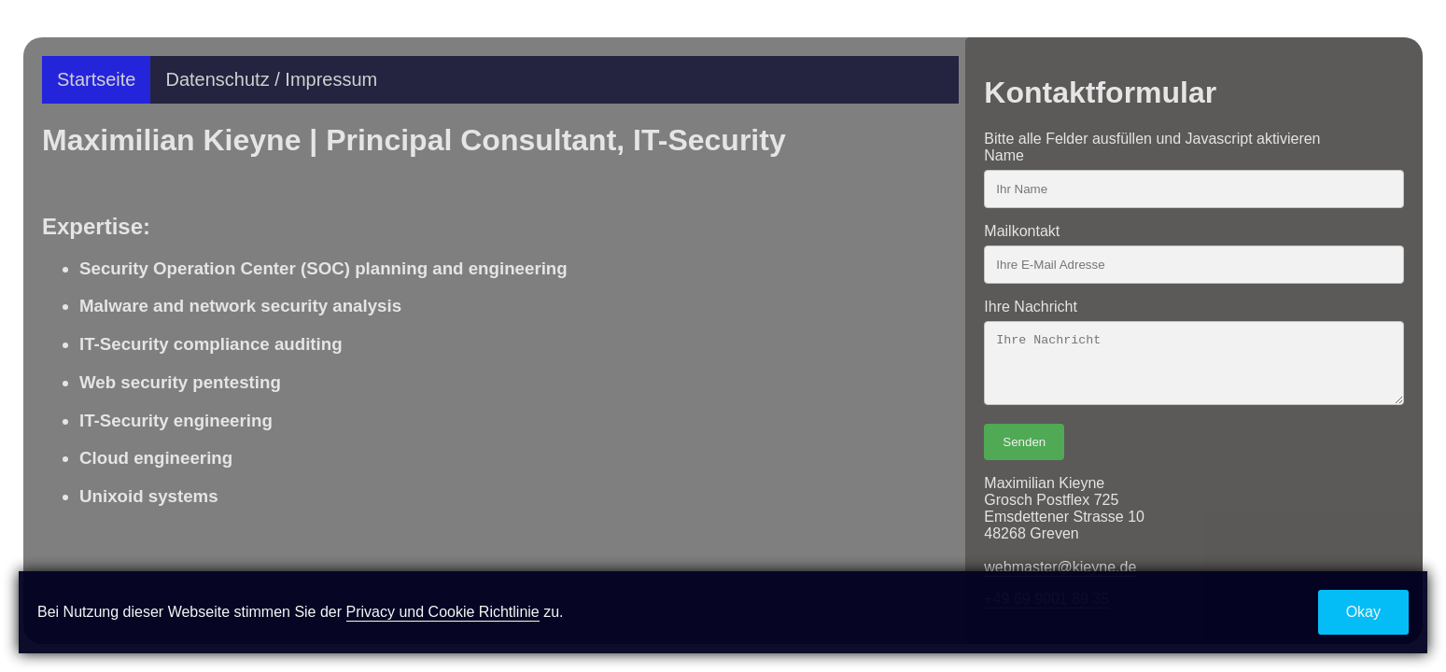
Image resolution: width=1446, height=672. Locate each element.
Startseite (96, 79)
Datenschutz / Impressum (271, 79)
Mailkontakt (1022, 231)
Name (1004, 155)
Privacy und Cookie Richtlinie (443, 612)
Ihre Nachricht (1030, 307)
